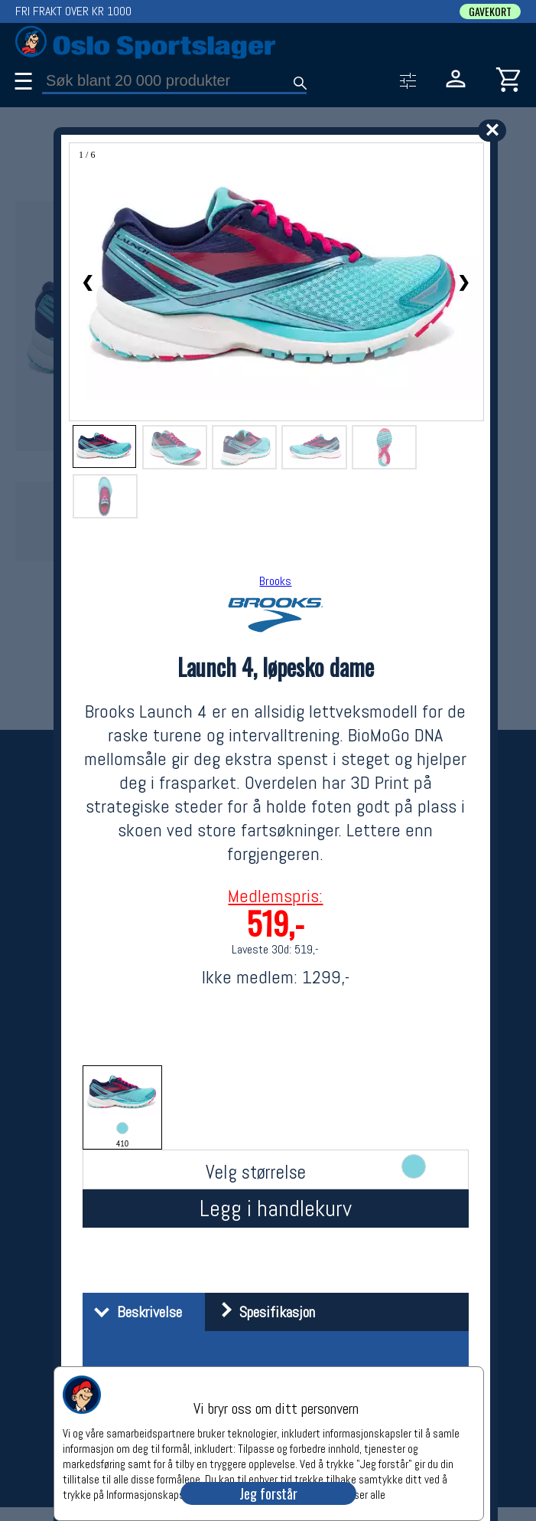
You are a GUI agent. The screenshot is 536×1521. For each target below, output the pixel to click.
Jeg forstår (268, 1493)
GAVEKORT (490, 11)
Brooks (275, 581)
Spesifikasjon (262, 1312)
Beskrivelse (134, 1312)
